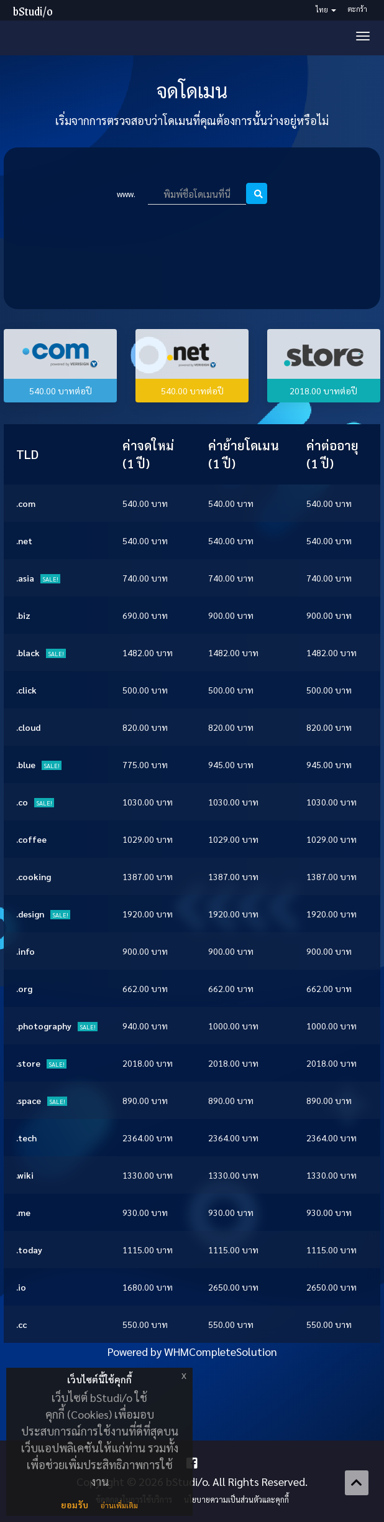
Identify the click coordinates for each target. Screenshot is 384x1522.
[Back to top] (356, 1482)
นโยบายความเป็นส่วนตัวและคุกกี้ (236, 1500)
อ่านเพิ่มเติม (119, 1505)
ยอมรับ (74, 1504)
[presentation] (194, 239)
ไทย (326, 9)
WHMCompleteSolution (220, 1351)
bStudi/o (33, 11)
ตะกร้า (357, 9)
